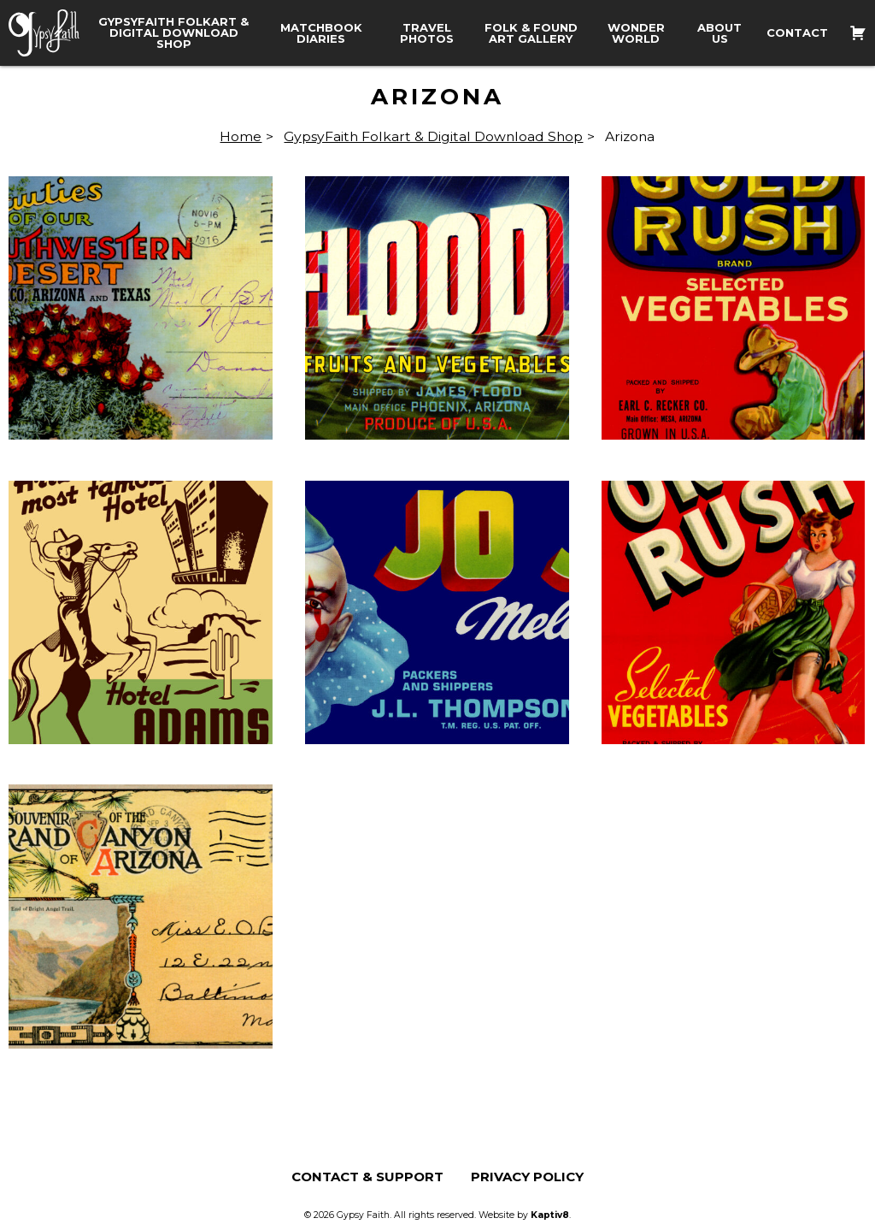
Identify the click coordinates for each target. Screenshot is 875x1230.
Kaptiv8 (550, 1215)
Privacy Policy (527, 1176)
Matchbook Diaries (321, 33)
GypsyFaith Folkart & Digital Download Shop (173, 33)
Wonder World (636, 33)
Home (240, 136)
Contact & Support (367, 1176)
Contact (797, 32)
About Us (719, 33)
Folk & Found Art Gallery (531, 33)
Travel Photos (427, 33)
